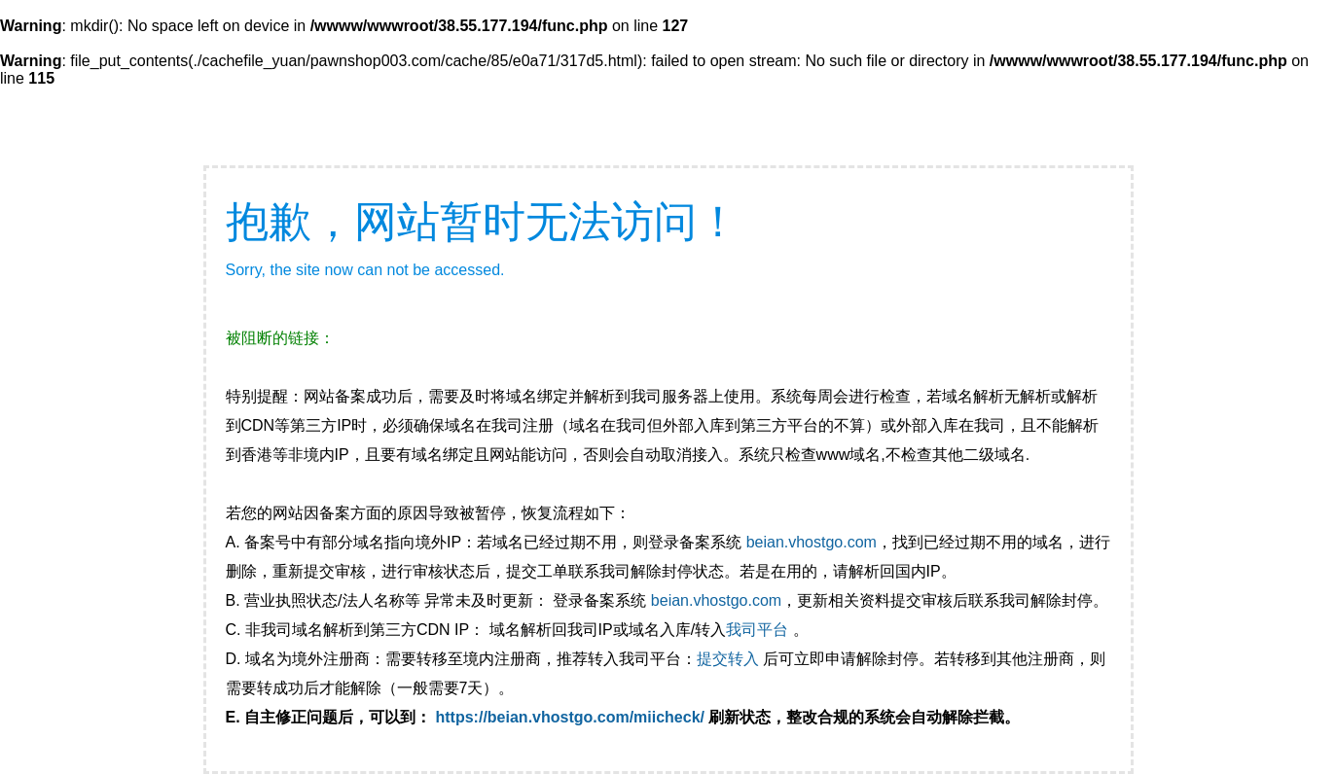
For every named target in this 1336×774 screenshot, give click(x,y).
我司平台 (759, 629)
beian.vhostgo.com (811, 542)
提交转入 (728, 659)
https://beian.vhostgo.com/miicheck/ (570, 717)
